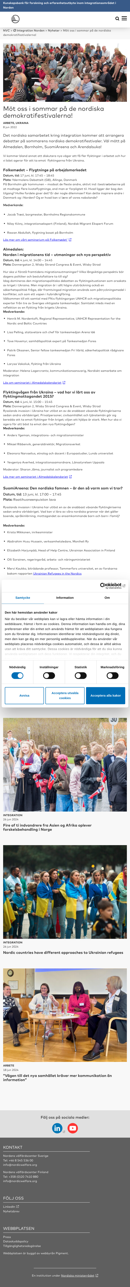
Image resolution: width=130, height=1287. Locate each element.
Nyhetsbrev (11, 1211)
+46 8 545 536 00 (21, 1160)
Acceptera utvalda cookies (64, 695)
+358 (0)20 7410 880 (23, 1177)
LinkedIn (9, 1207)
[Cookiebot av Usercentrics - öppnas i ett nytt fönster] (107, 586)
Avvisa (24, 695)
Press (7, 1237)
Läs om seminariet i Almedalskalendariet (32, 382)
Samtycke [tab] (22, 598)
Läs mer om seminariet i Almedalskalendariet (35, 477)
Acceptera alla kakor (105, 695)
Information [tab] (65, 598)
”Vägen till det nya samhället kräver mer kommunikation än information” (57, 1077)
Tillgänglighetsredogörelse (22, 1246)
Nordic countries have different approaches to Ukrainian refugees (63, 952)
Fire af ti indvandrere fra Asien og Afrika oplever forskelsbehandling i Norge (47, 827)
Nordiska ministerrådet (77, 1275)
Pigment (62, 1253)
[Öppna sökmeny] (117, 19)
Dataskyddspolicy (15, 1241)
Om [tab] (107, 598)
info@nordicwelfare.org (20, 1165)
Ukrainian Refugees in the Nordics (57, 573)
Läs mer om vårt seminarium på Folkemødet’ (35, 240)
